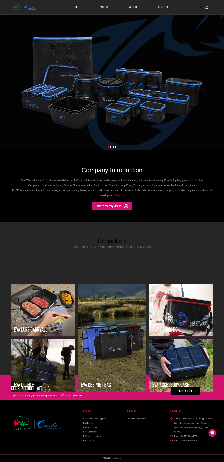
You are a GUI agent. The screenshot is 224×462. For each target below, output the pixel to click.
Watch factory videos (112, 208)
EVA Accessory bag (92, 436)
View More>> (119, 199)
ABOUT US (133, 7)
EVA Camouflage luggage (94, 419)
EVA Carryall (89, 440)
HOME (76, 7)
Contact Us (185, 393)
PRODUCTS (104, 7)
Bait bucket (88, 423)
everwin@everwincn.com (189, 440)
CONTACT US (163, 7)
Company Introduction (137, 419)
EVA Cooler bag (90, 432)
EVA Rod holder (90, 427)
